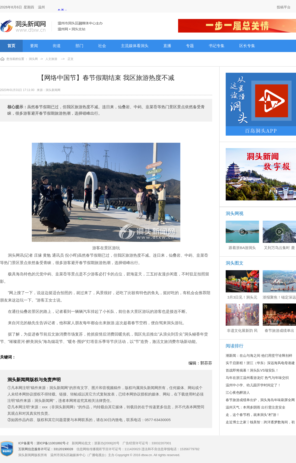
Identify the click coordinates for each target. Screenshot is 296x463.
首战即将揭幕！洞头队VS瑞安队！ (252, 370)
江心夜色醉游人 (238, 392)
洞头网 (33, 59)
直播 (167, 46)
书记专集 (216, 46)
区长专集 (247, 46)
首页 (11, 46)
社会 (102, 46)
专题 (190, 46)
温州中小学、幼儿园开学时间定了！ (253, 385)
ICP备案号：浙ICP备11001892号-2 (43, 443)
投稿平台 (284, 7)
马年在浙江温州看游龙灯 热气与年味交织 (257, 378)
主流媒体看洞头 (134, 46)
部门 (79, 46)
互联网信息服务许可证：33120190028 (45, 449)
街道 (57, 46)
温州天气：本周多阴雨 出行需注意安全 (255, 407)
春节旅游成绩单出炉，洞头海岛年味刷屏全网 (260, 400)
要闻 (34, 46)
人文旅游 (51, 59)
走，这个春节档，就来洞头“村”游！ (253, 415)
